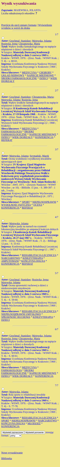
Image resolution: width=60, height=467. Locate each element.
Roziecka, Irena (9, 43)
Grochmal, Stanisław (20, 40)
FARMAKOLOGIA (11, 131)
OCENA (37, 205)
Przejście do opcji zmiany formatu (18, 25)
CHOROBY (45, 72)
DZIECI (43, 78)
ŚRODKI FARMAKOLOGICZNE (19, 78)
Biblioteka (6, 458)
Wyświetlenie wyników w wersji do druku (26, 26)
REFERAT (6, 140)
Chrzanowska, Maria (29, 43)
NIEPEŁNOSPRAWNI (44, 202)
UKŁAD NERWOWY (12, 75)
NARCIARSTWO (10, 258)
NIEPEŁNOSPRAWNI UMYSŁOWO (21, 314)
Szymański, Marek (39, 155)
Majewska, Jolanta (41, 40)
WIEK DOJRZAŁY (22, 137)
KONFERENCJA (44, 137)
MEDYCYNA (29, 72)
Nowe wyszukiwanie (12, 452)
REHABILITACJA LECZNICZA (39, 255)
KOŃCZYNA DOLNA (33, 261)
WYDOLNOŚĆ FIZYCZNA (16, 205)
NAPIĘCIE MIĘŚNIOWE (40, 75)
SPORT (26, 202)
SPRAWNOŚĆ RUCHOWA (15, 317)
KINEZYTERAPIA (33, 258)
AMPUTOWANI (10, 261)
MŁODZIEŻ (34, 423)
